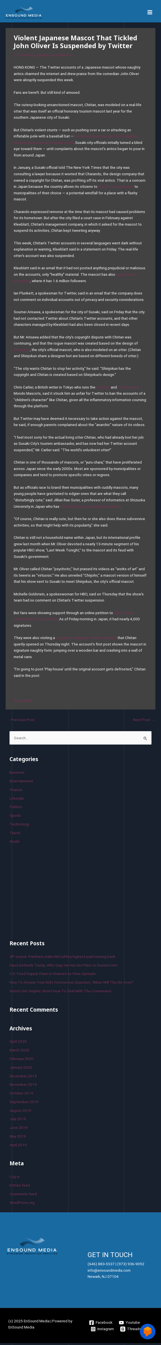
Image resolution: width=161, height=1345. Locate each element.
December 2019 (23, 1078)
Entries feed (19, 1187)
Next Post (144, 721)
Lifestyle (16, 800)
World (14, 843)
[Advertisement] (51, 893)
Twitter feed (128, 389)
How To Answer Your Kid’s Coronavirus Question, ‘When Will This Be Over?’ (71, 984)
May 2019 (17, 1138)
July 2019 (17, 1121)
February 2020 (21, 1060)
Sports (15, 817)
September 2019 (24, 1103)
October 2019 (21, 1095)
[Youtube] (129, 1324)
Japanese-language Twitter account (86, 639)
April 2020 (18, 1043)
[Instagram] (102, 1331)
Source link (23, 702)
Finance (15, 791)
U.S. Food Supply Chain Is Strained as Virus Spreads (52, 975)
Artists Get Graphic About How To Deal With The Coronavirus (60, 993)
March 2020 (19, 1052)
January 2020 (20, 1069)
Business (17, 774)
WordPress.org (22, 1204)
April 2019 (18, 1147)
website (103, 389)
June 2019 (18, 1129)
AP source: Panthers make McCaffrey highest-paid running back (62, 958)
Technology (26, 57)
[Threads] (131, 1331)
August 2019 (20, 1112)
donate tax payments (116, 188)
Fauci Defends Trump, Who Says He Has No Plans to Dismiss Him (63, 967)
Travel (14, 834)
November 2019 (23, 1086)
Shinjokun (22, 351)
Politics (15, 809)
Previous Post (20, 721)
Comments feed (23, 1196)
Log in (14, 1178)
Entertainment (21, 783)
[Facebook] (101, 1324)
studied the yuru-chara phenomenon (90, 508)
